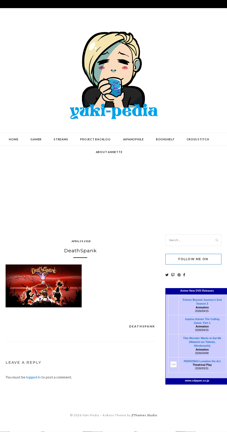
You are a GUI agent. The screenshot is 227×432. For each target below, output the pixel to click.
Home (13, 139)
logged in (33, 377)
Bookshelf (165, 139)
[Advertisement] (113, 186)
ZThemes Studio (144, 416)
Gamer (36, 139)
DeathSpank (142, 326)
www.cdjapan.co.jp (197, 380)
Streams (61, 139)
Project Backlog (95, 139)
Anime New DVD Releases (197, 290)
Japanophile (133, 139)
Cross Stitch (198, 139)
